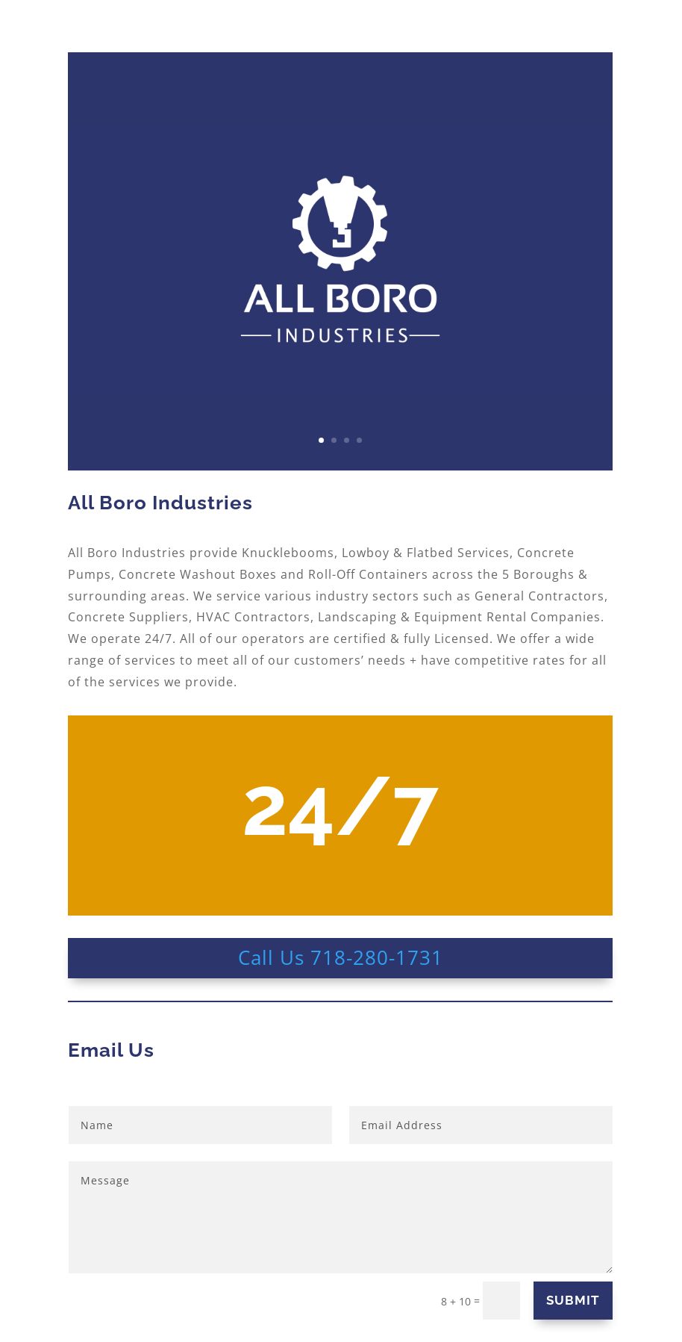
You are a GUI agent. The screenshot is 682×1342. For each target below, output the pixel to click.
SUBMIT (573, 1300)
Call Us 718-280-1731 (340, 957)
